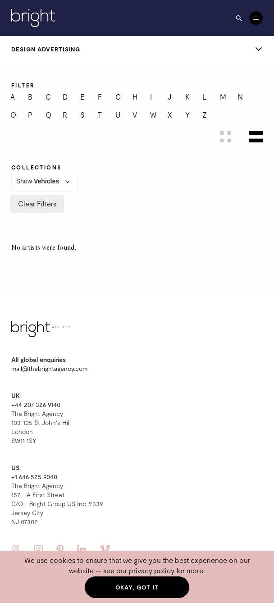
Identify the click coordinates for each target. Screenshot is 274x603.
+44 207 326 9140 (35, 404)
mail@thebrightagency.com (49, 368)
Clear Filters (37, 203)
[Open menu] (256, 18)
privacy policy (151, 570)
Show (44, 182)
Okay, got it (137, 587)
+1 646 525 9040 (34, 476)
